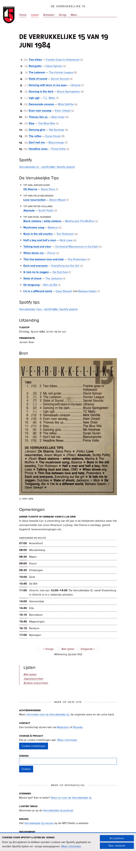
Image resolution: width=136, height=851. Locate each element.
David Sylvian (54, 66)
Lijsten (35, 15)
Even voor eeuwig (40, 110)
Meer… (75, 15)
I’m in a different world (37, 291)
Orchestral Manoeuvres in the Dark (76, 246)
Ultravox (75, 85)
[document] (68, 844)
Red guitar (35, 66)
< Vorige (48, 649)
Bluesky (78, 727)
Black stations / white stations (42, 221)
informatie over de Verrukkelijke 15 (47, 714)
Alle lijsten (68, 649)
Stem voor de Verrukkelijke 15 (71, 797)
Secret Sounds (60, 79)
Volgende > (88, 649)
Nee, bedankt (117, 847)
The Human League (61, 72)
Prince (51, 253)
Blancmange (56, 142)
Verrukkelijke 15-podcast (58, 810)
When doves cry (33, 253)
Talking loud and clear (37, 246)
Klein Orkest (62, 110)
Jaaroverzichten (33, 679)
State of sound (38, 79)
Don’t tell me (37, 142)
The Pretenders (76, 259)
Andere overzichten (36, 683)
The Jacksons (53, 278)
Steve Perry (48, 189)
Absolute (29, 210)
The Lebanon (37, 72)
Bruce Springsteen (68, 91)
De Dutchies (60, 272)
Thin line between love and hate (43, 259)
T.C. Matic (49, 98)
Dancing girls (37, 130)
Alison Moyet (57, 200)
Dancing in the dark (41, 91)
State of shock (32, 278)
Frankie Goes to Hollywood (62, 59)
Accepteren (117, 840)
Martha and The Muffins (79, 221)
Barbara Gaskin (87, 291)
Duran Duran (53, 136)
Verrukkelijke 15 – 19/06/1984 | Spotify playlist (47, 167)
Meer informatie (67, 740)
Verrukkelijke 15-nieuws (38, 823)
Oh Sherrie (30, 189)
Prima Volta (58, 149)
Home (23, 15)
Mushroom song (33, 227)
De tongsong (31, 285)
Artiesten (49, 15)
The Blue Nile (46, 123)
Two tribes (35, 59)
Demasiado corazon (41, 104)
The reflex (35, 136)
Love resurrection (34, 200)
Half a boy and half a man (39, 240)
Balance (53, 227)
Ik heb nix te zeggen (36, 272)
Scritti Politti (45, 210)
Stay (31, 123)
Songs (62, 15)
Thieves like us (38, 117)
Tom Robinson (65, 234)
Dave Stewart (64, 291)
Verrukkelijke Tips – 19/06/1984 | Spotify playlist (48, 309)
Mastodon (63, 727)
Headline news (38, 149)
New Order (58, 117)
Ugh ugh (34, 98)
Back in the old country (38, 234)
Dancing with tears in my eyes (48, 85)
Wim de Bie (50, 285)
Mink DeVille (66, 104)
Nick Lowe (66, 240)
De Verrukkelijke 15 (68, 6)
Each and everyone (35, 265)
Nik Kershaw (56, 130)
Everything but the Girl (65, 265)
